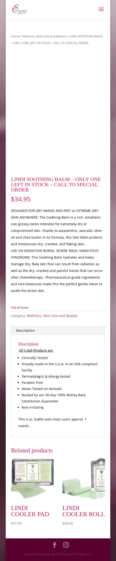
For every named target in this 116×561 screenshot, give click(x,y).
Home (15, 36)
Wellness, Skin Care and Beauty (44, 36)
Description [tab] (25, 330)
